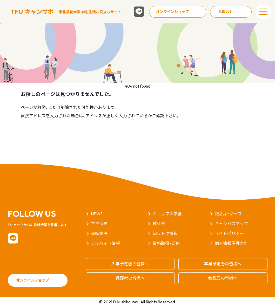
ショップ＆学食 (167, 213)
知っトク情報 (165, 233)
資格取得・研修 (166, 243)
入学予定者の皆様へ (130, 263)
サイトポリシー (229, 233)
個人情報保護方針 (231, 243)
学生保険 (99, 223)
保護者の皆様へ (130, 278)
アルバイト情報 (105, 243)
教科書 (159, 223)
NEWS (97, 213)
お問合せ (225, 11)
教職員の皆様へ (222, 278)
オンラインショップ (172, 11)
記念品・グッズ (228, 213)
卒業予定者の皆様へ (223, 263)
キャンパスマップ (231, 223)
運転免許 (99, 233)
